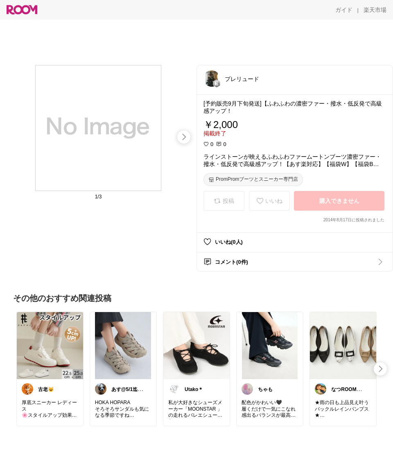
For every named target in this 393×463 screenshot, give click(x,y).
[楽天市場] (375, 9)
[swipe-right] (183, 137)
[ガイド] (343, 9)
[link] (50, 345)
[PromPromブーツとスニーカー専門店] (253, 179)
